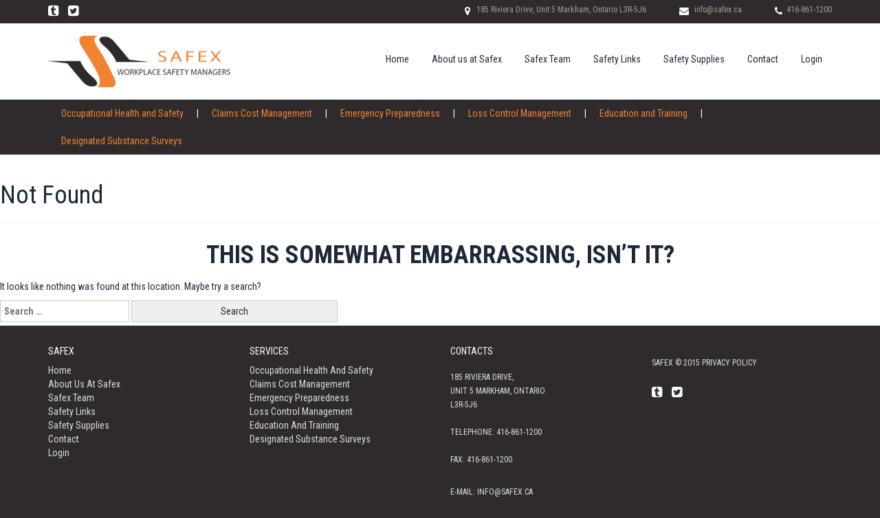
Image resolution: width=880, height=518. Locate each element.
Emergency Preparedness (390, 113)
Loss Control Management (519, 113)
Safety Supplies (694, 59)
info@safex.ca (718, 9)
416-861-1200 (809, 9)
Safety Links (617, 59)
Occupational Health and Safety (122, 113)
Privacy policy (729, 363)
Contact (762, 59)
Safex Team (548, 59)
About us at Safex (467, 59)
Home (397, 59)
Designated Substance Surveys (121, 140)
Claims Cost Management (262, 113)
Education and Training (644, 113)
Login (811, 59)
